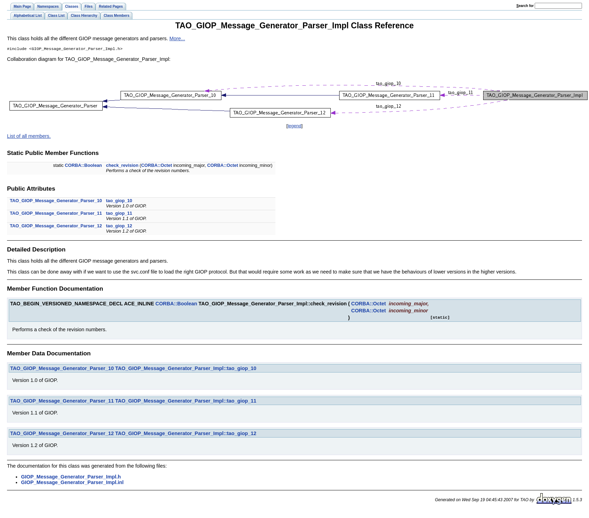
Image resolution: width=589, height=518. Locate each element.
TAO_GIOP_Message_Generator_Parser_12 (56, 226)
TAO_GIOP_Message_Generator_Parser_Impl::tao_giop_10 (185, 369)
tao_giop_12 (119, 226)
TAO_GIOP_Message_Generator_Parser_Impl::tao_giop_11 (185, 401)
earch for (525, 6)
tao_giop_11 (119, 214)
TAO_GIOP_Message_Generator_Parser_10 (56, 201)
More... (177, 38)
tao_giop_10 (119, 201)
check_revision (122, 166)
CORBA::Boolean (83, 166)
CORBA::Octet (156, 166)
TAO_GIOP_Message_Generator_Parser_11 (56, 214)
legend (294, 126)
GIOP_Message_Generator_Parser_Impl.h (71, 477)
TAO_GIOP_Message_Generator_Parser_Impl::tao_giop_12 (185, 434)
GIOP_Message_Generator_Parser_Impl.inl (72, 483)
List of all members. (29, 137)
